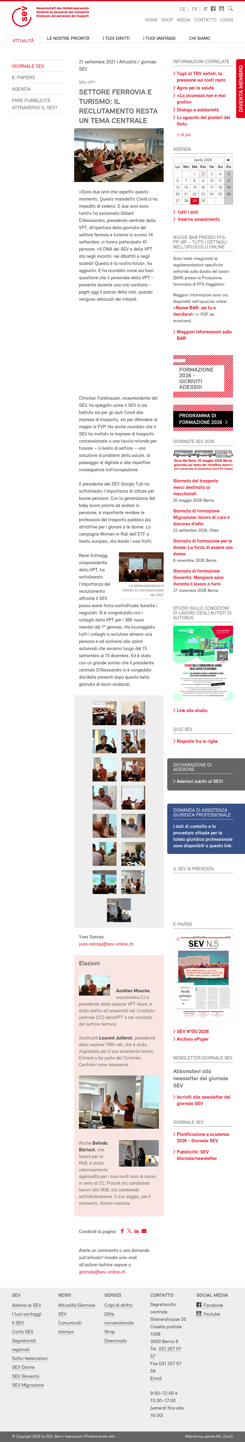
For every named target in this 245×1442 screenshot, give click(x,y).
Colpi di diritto (118, 1305)
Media (183, 20)
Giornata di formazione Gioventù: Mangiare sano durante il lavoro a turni (198, 578)
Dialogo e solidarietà (198, 110)
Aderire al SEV (26, 1305)
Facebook (213, 1305)
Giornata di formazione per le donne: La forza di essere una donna (203, 548)
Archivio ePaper (193, 1039)
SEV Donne (23, 1367)
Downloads (115, 1341)
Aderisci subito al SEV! (200, 781)
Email (156, 1378)
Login (226, 20)
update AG (212, 1437)
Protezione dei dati (100, 1437)
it (205, 9)
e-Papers (23, 77)
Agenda (21, 89)
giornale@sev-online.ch (102, 1272)
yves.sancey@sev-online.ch (106, 944)
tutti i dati (187, 212)
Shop (167, 20)
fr (194, 9)
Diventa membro (241, 88)
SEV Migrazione (28, 1385)
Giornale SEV (28, 66)
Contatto (205, 20)
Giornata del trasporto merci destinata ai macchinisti (195, 487)
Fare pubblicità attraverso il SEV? (34, 104)
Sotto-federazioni (29, 1358)
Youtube (211, 1314)
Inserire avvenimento (198, 219)
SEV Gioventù (25, 1376)
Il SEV (18, 1323)
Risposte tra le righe (197, 741)
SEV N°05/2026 (193, 1031)
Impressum (73, 1437)
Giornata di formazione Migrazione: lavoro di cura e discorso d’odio (201, 518)
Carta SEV (22, 1331)
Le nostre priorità (68, 38)
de (183, 9)
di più (185, 135)
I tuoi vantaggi (159, 38)
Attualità (23, 41)
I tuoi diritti (116, 38)
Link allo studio (192, 710)
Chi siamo (199, 38)
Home (151, 20)
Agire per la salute (195, 88)
